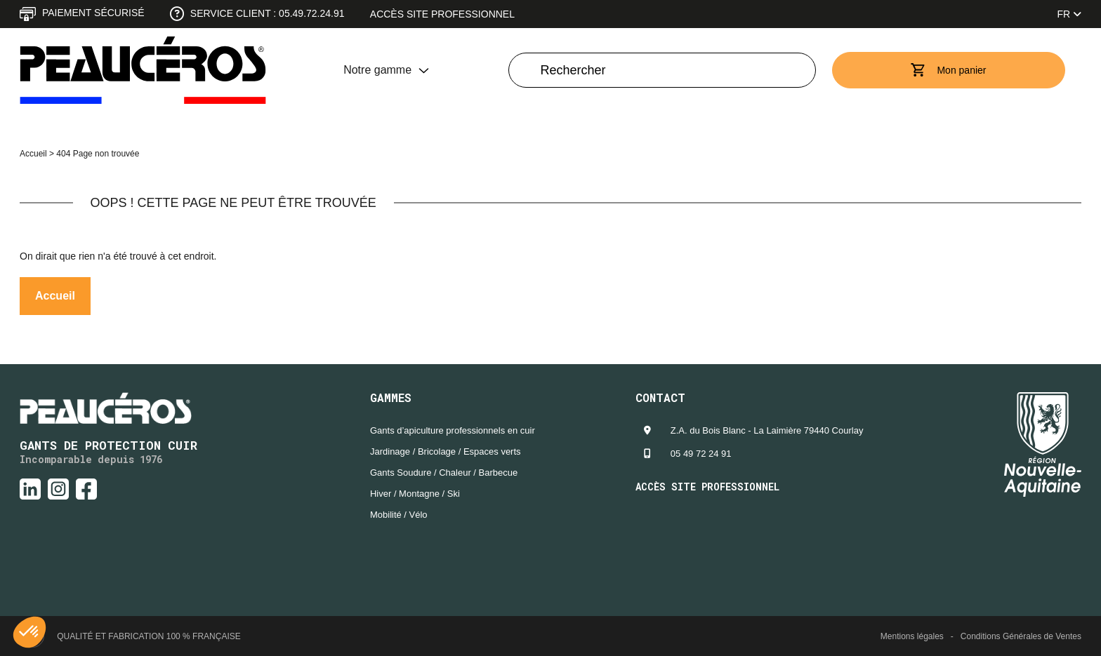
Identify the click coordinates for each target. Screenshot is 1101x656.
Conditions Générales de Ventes (1021, 636)
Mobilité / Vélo (399, 514)
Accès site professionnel (442, 14)
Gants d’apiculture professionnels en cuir (452, 430)
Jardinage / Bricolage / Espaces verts (445, 451)
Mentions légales (912, 636)
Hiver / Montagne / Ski (415, 493)
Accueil (33, 154)
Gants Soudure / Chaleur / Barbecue (443, 472)
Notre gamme (377, 70)
